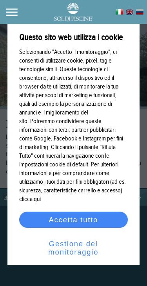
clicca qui (30, 199)
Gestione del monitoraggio (74, 248)
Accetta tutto (73, 220)
